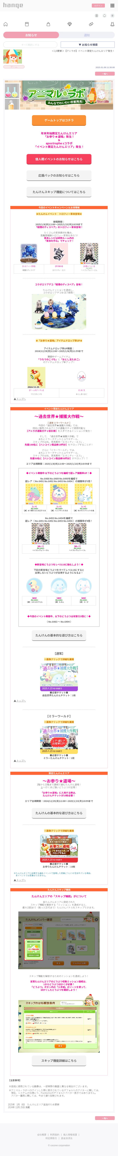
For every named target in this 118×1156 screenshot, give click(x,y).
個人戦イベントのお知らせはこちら (59, 159)
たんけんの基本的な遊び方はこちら (59, 635)
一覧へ (105, 73)
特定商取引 (51, 1138)
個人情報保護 (70, 1134)
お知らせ (31, 35)
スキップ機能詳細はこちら (59, 1060)
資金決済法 (66, 1138)
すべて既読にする (30, 44)
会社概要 (41, 1134)
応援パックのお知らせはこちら (59, 175)
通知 (87, 35)
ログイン (98, 5)
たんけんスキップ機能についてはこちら (59, 192)
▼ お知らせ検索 (88, 45)
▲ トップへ (20, 398)
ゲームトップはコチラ (59, 120)
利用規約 (54, 1134)
